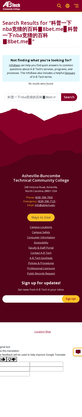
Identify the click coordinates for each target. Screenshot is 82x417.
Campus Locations (41, 227)
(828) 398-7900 (44, 197)
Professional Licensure (41, 268)
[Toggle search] (59, 6)
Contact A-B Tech (41, 253)
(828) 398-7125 (46, 201)
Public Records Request (41, 273)
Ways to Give (41, 217)
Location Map (42, 331)
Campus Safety (41, 232)
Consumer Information (41, 237)
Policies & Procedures (41, 263)
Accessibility (41, 242)
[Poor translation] (12, 359)
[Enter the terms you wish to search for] (33, 97)
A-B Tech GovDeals (41, 258)
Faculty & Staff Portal (41, 247)
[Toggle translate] (67, 6)
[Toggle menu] (76, 6)
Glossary (70, 73)
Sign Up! (71, 299)
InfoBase (14, 65)
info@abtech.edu (45, 205)
